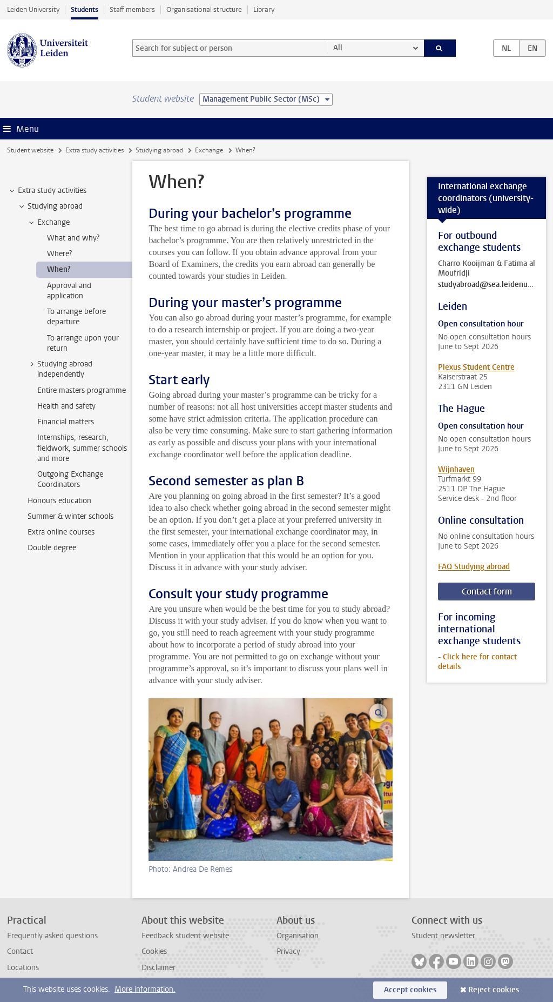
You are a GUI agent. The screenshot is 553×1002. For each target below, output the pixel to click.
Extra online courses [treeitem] (61, 532)
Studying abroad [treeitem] (50, 206)
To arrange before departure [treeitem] (76, 316)
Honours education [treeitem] (59, 501)
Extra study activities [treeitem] (47, 190)
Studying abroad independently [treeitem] (59, 369)
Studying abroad (159, 150)
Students (84, 9)
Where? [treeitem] (59, 254)
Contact (20, 951)
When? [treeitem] (59, 269)
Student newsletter (443, 936)
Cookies (154, 951)
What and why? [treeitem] (73, 238)
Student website (30, 150)
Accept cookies (410, 990)
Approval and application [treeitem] (69, 290)
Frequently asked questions (52, 936)
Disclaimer (158, 968)
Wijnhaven (456, 469)
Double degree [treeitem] (52, 548)
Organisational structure (204, 9)
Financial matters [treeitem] (65, 422)
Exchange (209, 150)
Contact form (487, 591)
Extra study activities (94, 150)
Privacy (288, 951)
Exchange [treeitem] (48, 222)
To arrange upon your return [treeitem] (83, 343)
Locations (23, 968)
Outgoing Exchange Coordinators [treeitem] (70, 479)
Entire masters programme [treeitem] (81, 390)
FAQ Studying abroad (474, 567)
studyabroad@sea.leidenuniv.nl (486, 285)
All (337, 48)
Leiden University (33, 9)
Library (263, 9)
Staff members (132, 9)
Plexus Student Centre (476, 367)
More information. (145, 989)
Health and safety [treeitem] (66, 406)
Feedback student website (185, 936)
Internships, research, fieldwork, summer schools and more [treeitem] (82, 448)
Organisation (297, 936)
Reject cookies (493, 990)
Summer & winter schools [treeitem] (70, 516)
